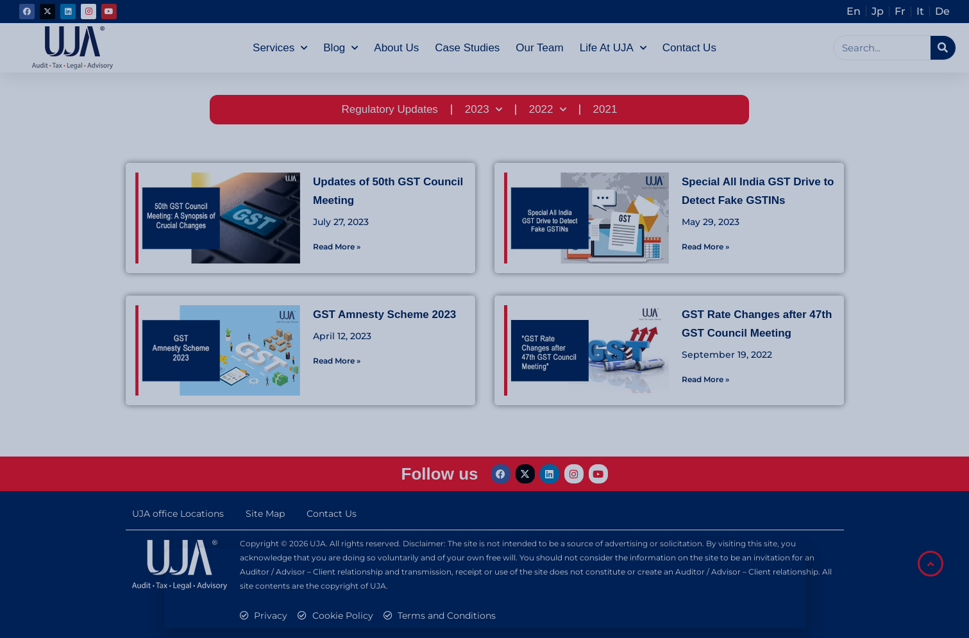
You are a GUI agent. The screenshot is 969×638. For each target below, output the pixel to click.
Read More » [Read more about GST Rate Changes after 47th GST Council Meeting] (705, 379)
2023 (483, 109)
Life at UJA (613, 48)
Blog (340, 48)
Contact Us (689, 48)
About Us (396, 48)
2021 (605, 109)
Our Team (539, 48)
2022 (547, 109)
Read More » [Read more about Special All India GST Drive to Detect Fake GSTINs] (705, 246)
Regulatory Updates (390, 109)
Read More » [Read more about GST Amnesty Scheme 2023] (336, 360)
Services (280, 48)
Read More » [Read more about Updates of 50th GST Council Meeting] (336, 246)
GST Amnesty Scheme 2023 (384, 314)
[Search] (943, 48)
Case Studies (467, 48)
